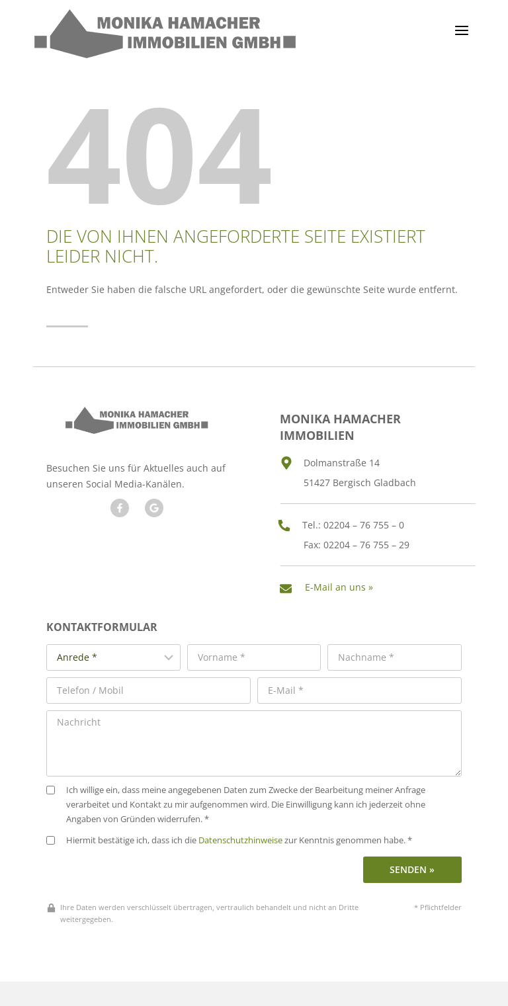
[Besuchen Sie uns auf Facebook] (117, 506)
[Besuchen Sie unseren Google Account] (152, 506)
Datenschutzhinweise (240, 832)
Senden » (412, 861)
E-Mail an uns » (344, 583)
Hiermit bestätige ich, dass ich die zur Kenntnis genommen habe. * (229, 832)
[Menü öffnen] (461, 30)
